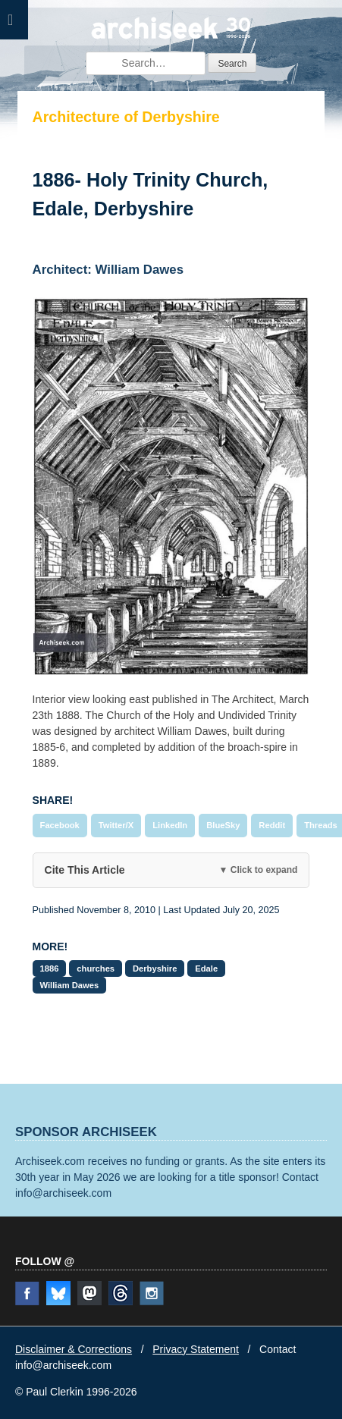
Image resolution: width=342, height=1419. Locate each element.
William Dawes (69, 985)
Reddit (272, 825)
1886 (49, 968)
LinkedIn (169, 825)
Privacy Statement (195, 1349)
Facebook (60, 825)
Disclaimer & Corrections (73, 1349)
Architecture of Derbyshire (126, 116)
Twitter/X (116, 825)
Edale (206, 968)
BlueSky (223, 825)
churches (96, 968)
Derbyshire (155, 968)
